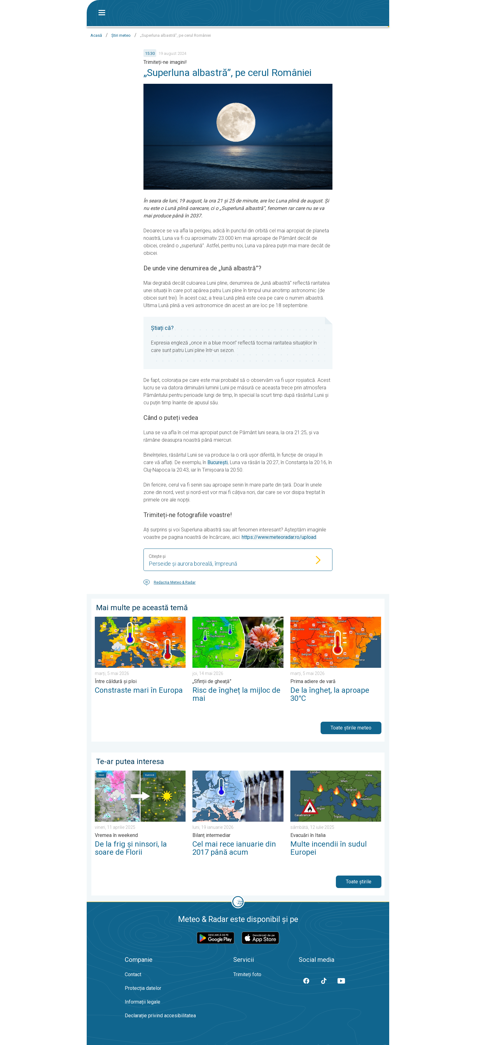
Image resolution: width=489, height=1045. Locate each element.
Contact (133, 974)
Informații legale (142, 1002)
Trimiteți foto (247, 974)
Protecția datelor (143, 988)
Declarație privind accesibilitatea (160, 1016)
